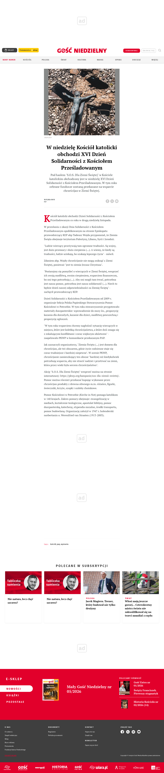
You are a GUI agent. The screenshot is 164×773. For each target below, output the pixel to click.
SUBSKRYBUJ (132, 51)
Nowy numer (9, 60)
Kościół (27, 60)
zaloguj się (149, 51)
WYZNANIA (64, 544)
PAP (58, 544)
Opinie (118, 60)
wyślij (117, 200)
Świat (64, 60)
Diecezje (136, 60)
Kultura (82, 60)
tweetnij (112, 200)
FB (108, 200)
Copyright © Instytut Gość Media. (131, 755)
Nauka (100, 60)
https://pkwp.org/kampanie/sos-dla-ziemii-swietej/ (89, 376)
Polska (45, 60)
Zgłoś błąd (11, 755)
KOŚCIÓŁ (53, 544)
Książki (12, 695)
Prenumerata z (29, 50)
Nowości (12, 688)
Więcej (155, 60)
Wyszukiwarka (159, 50)
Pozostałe (12, 701)
